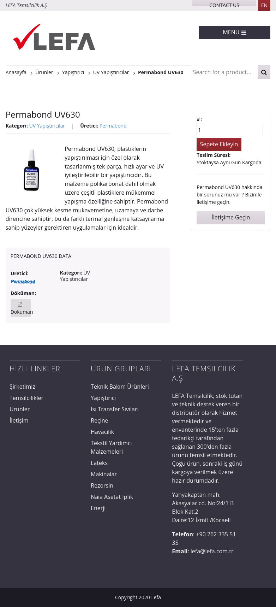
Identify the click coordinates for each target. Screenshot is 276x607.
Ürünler (20, 409)
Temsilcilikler (26, 398)
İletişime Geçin (230, 217)
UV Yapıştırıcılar (47, 125)
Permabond (113, 125)
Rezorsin (102, 485)
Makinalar (104, 474)
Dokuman (21, 311)
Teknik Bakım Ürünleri (120, 386)
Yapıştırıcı (103, 398)
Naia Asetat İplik (112, 497)
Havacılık (102, 432)
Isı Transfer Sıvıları (114, 409)
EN (264, 5)
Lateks (99, 463)
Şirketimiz (22, 386)
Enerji (98, 508)
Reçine (99, 420)
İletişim (19, 420)
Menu (234, 32)
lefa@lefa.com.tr (212, 551)
